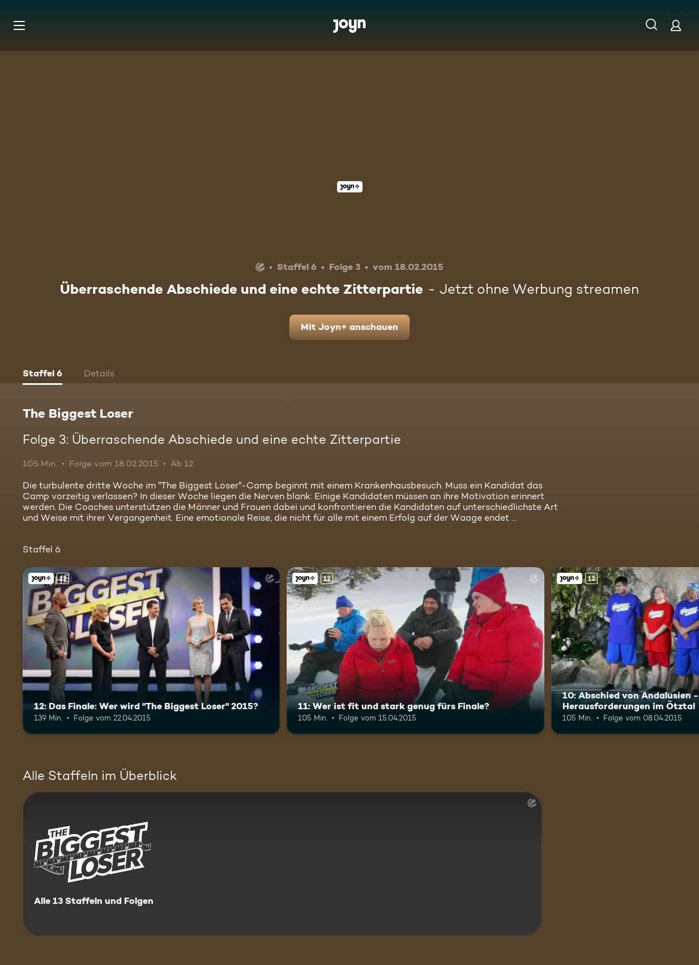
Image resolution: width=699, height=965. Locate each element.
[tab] (42, 374)
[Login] (676, 25)
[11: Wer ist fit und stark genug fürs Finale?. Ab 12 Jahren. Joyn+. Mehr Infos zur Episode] (415, 650)
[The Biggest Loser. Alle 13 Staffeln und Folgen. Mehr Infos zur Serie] (282, 864)
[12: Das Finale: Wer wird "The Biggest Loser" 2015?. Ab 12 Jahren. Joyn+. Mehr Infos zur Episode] (151, 650)
